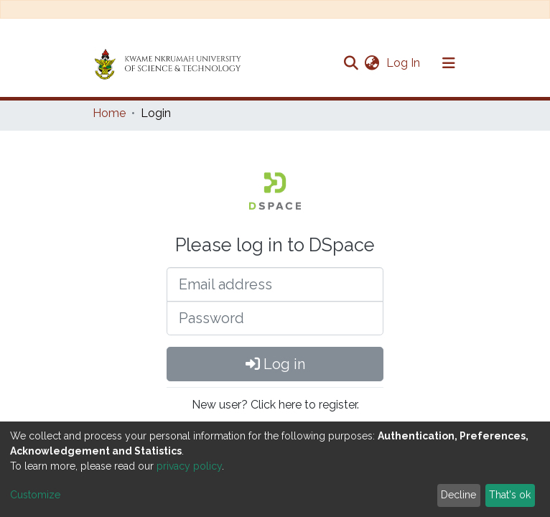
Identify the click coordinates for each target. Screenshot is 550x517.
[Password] (275, 318)
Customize (35, 494)
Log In (404, 63)
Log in (275, 364)
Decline (458, 494)
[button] (371, 63)
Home (109, 113)
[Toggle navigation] (449, 63)
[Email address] (275, 284)
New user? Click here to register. (275, 404)
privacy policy (189, 466)
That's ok (510, 494)
